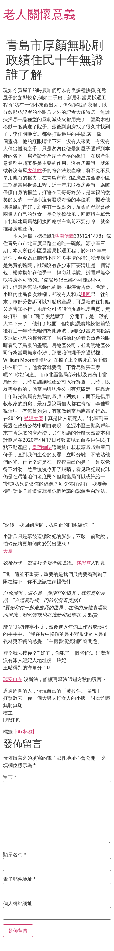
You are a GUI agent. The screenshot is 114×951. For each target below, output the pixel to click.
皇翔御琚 (42, 447)
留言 (9, 777)
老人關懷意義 (39, 14)
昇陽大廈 (33, 418)
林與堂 (83, 563)
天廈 (8, 551)
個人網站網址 (17, 903)
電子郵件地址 (19, 879)
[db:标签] (24, 732)
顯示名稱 (14, 854)
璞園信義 (64, 236)
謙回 (86, 294)
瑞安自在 (12, 679)
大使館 (34, 170)
